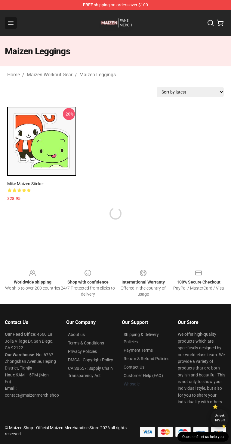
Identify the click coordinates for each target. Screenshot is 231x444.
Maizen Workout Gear (49, 75)
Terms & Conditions (86, 343)
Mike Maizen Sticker (25, 183)
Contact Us (134, 367)
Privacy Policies (82, 351)
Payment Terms (138, 350)
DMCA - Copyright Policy (90, 359)
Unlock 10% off (219, 418)
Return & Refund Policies (146, 358)
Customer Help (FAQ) (143, 375)
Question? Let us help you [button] (203, 437)
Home (13, 75)
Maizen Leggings (97, 75)
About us (76, 334)
